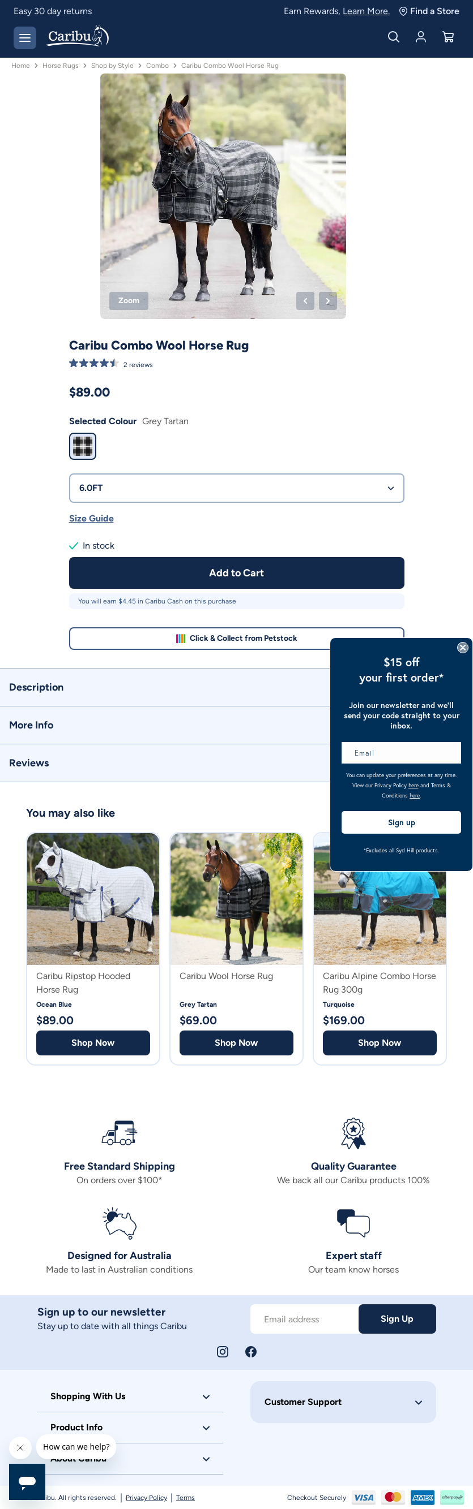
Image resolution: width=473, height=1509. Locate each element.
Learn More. (366, 11)
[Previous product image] (305, 301)
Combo (157, 66)
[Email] (401, 753)
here (413, 785)
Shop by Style (112, 66)
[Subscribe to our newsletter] (304, 1319)
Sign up (401, 822)
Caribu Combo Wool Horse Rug (230, 66)
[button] (236, 687)
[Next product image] (328, 301)
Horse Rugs (60, 66)
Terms (185, 1498)
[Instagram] (222, 1351)
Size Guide (91, 518)
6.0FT (236, 487)
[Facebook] (251, 1351)
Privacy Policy (146, 1498)
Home (20, 66)
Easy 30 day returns (53, 11)
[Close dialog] (462, 647)
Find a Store (429, 11)
